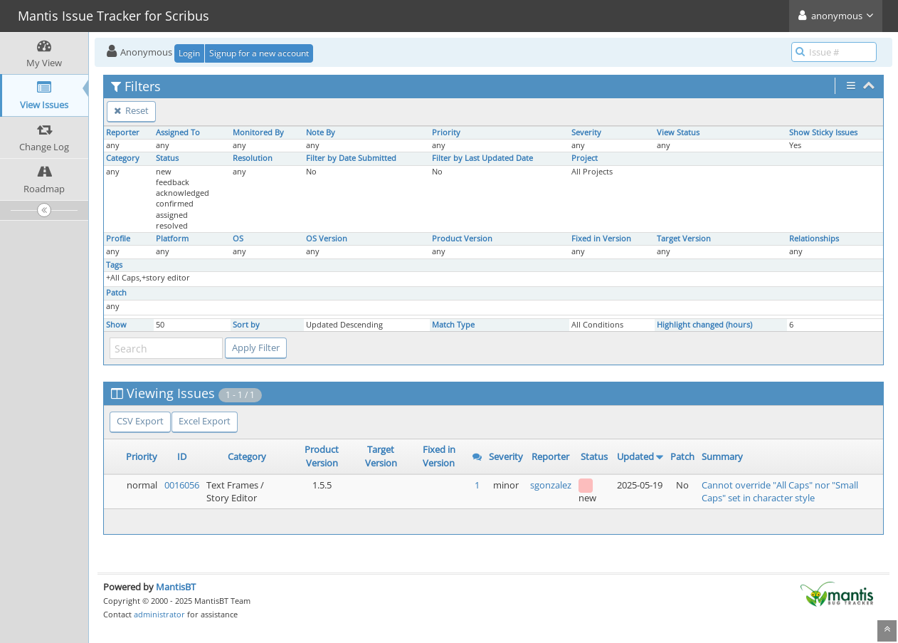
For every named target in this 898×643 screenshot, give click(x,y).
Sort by (246, 325)
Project (584, 158)
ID (181, 456)
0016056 (181, 485)
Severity (586, 132)
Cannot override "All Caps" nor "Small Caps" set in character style (780, 492)
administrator (159, 614)
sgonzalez (550, 485)
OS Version (326, 239)
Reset (131, 110)
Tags (114, 265)
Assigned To (178, 132)
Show (116, 325)
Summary (722, 456)
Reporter (122, 132)
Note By (320, 132)
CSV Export (140, 420)
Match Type (453, 325)
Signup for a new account (259, 53)
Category (122, 158)
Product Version (462, 239)
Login (189, 53)
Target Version (684, 239)
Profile (118, 239)
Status (167, 158)
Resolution (253, 158)
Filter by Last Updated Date (482, 158)
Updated (635, 456)
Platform (172, 239)
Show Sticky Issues (823, 132)
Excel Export (205, 420)
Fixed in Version (601, 239)
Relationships (814, 239)
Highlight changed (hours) (704, 325)
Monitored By (258, 132)
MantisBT (176, 586)
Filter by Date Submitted (351, 158)
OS (238, 239)
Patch (116, 293)
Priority (446, 132)
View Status (678, 132)
